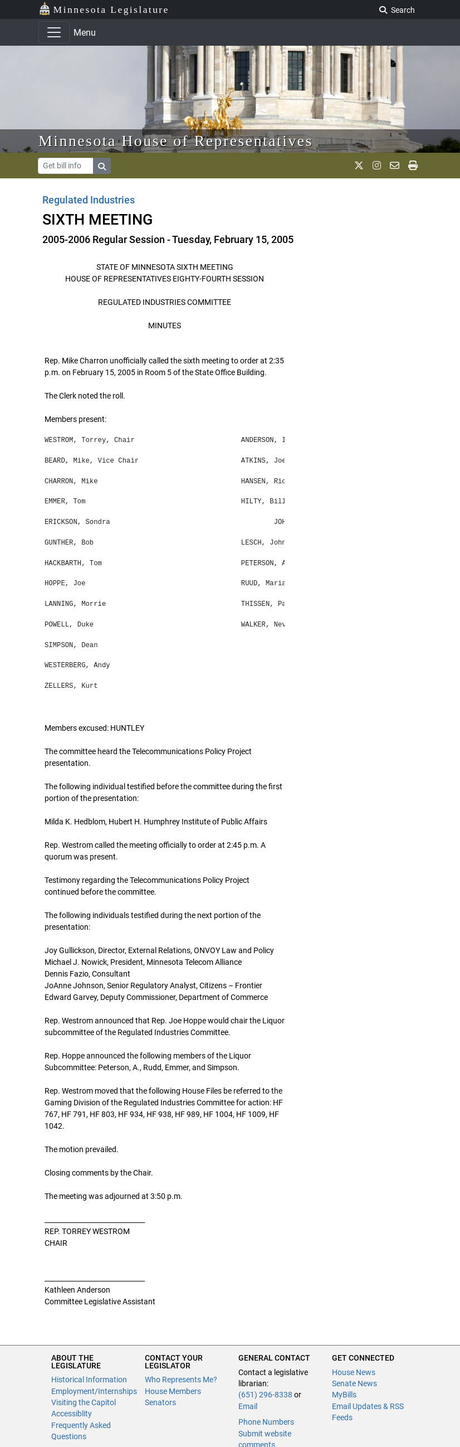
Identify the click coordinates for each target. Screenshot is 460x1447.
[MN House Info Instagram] (376, 165)
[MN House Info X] (359, 165)
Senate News (354, 1383)
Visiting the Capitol (83, 1402)
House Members (173, 1391)
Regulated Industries (88, 200)
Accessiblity (71, 1413)
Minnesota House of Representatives (175, 140)
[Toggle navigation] (54, 32)
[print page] (413, 165)
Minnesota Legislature (103, 8)
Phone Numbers (266, 1421)
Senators (160, 1402)
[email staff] (394, 165)
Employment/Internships (94, 1391)
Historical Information (89, 1379)
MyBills (344, 1394)
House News (353, 1372)
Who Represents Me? (181, 1379)
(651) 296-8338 (265, 1394)
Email (247, 1406)
